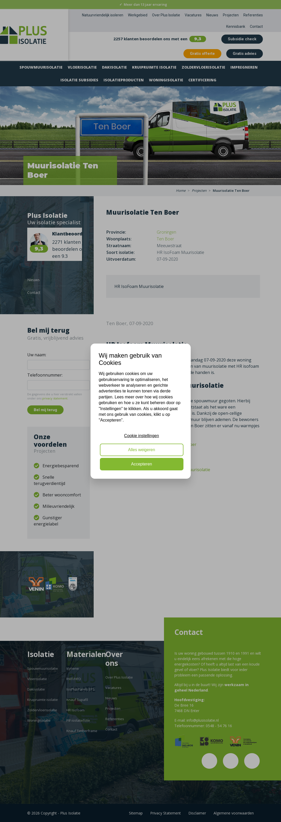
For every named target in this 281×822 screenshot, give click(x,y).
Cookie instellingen (141, 435)
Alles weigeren (141, 450)
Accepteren (141, 464)
